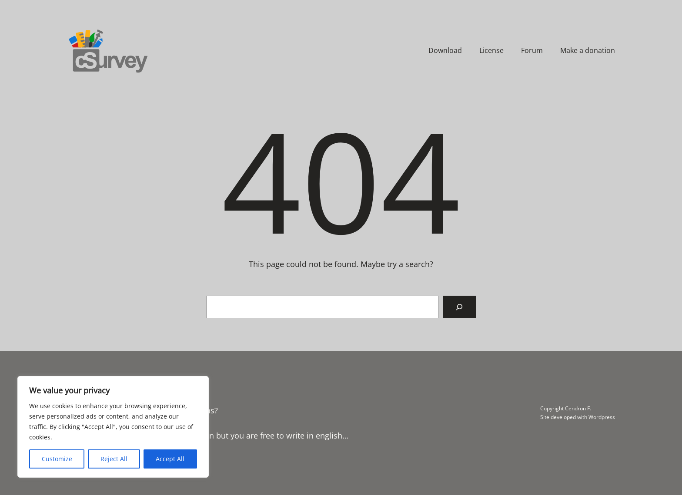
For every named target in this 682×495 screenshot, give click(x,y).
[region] (113, 427)
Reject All (113, 459)
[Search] (459, 307)
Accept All (170, 459)
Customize (57, 459)
